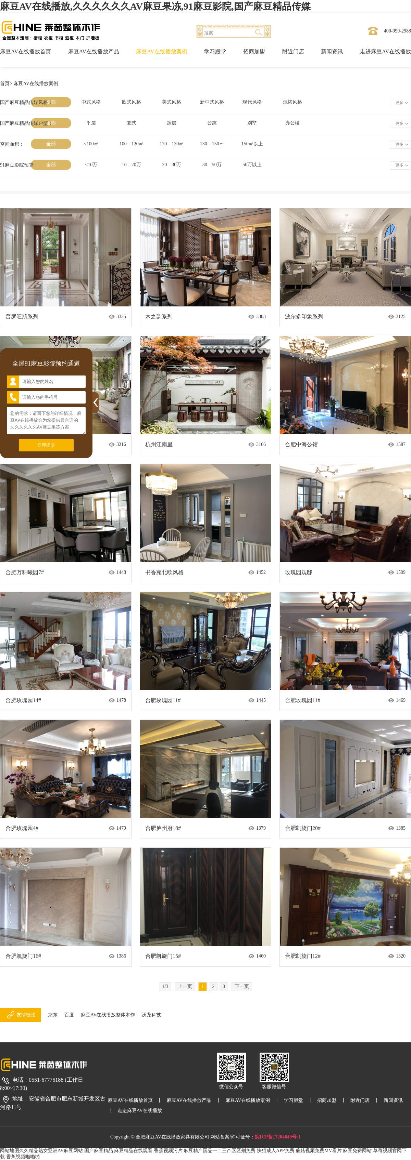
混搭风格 (292, 102)
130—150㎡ (212, 143)
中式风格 (91, 102)
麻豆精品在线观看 (133, 1150)
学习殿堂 (215, 51)
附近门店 (293, 51)
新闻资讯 (332, 51)
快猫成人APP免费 (276, 1150)
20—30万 (171, 164)
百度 (69, 1014)
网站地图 (9, 1150)
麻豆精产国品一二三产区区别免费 (220, 1150)
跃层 (171, 123)
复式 (131, 123)
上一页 (185, 986)
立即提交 (46, 445)
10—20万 (131, 164)
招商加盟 (254, 51)
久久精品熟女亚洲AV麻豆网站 (51, 1150)
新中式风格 (212, 102)
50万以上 (252, 164)
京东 (53, 1014)
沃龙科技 (151, 1014)
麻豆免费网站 (357, 1150)
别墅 (252, 123)
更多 (399, 102)
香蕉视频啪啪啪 (23, 1156)
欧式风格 (131, 102)
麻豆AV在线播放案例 (161, 51)
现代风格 (252, 102)
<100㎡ (91, 143)
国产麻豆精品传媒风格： (26, 102)
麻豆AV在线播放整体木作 (108, 1014)
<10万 (91, 164)
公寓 (212, 123)
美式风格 (171, 102)
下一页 (242, 986)
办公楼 (292, 123)
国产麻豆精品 (98, 1150)
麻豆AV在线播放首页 (25, 51)
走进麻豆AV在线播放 (385, 51)
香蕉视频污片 (168, 1150)
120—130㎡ (172, 143)
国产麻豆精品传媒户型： (26, 123)
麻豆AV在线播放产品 (93, 51)
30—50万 (212, 164)
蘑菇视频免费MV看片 (319, 1150)
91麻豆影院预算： (19, 165)
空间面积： (12, 144)
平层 (91, 123)
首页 (5, 83)
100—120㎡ (132, 143)
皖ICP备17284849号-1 (278, 1136)
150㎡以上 (252, 143)
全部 (51, 143)
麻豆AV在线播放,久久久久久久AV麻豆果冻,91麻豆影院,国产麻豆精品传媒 (155, 6)
